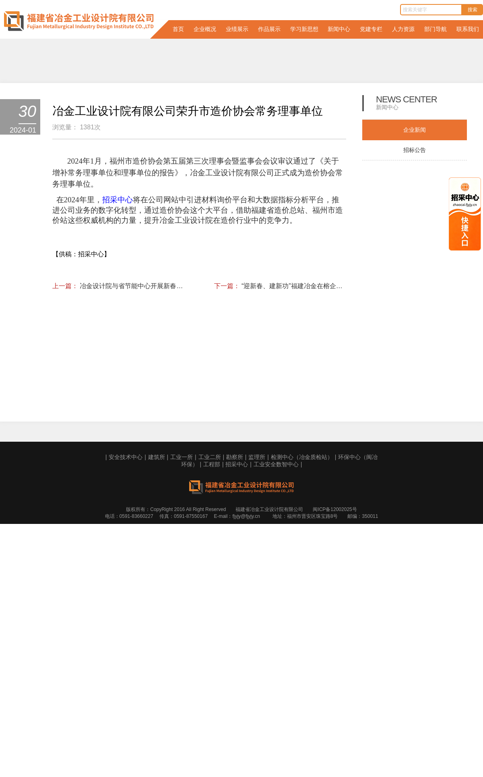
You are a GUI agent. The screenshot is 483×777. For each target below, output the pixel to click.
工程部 (211, 741)
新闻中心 (339, 29)
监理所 (256, 734)
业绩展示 (237, 29)
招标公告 (414, 150)
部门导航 (435, 29)
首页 (178, 29)
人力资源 (403, 29)
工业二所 (209, 734)
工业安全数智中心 (276, 741)
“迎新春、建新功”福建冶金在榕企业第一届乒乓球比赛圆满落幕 (294, 677)
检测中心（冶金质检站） (302, 734)
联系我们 (467, 29)
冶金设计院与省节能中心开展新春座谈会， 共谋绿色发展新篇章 (132, 677)
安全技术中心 (125, 734)
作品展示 (269, 29)
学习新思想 (304, 29)
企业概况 (205, 29)
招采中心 (236, 741)
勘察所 (234, 734)
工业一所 (181, 734)
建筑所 (156, 734)
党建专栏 (371, 29)
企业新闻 (414, 130)
